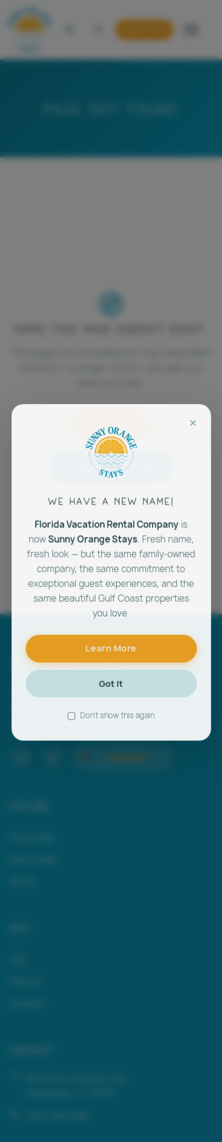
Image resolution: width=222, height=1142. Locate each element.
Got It (111, 689)
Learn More (111, 654)
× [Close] (191, 432)
